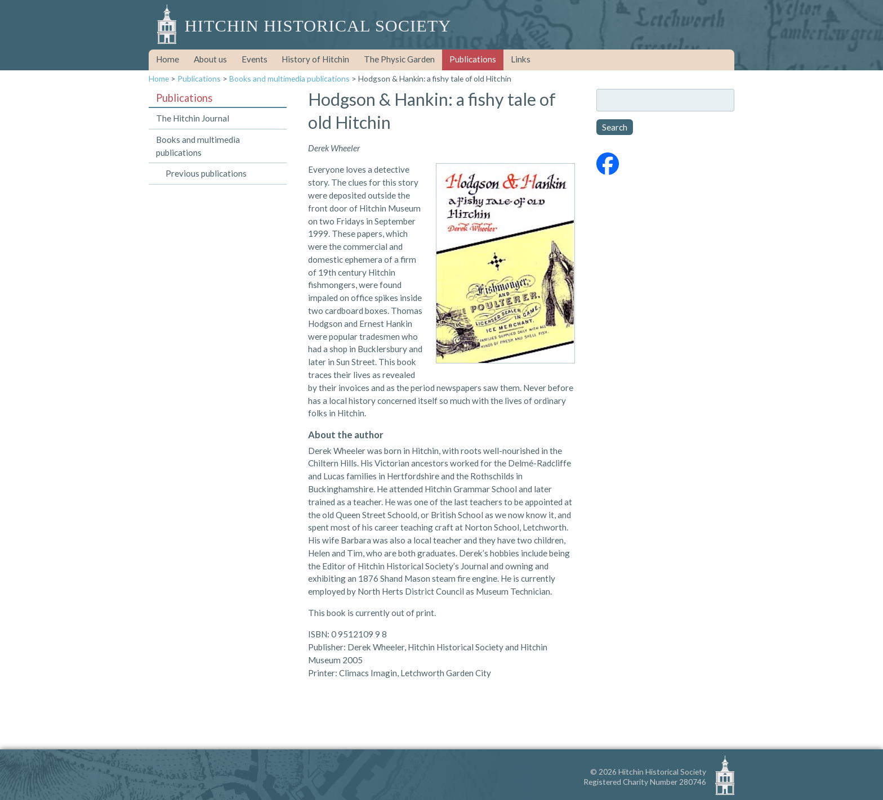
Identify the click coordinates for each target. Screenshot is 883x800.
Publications (472, 59)
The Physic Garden (399, 59)
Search (614, 127)
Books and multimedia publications (289, 78)
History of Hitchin (315, 59)
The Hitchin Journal (192, 118)
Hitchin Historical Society (318, 25)
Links (520, 59)
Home (167, 59)
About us (210, 59)
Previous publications (206, 173)
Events (254, 59)
